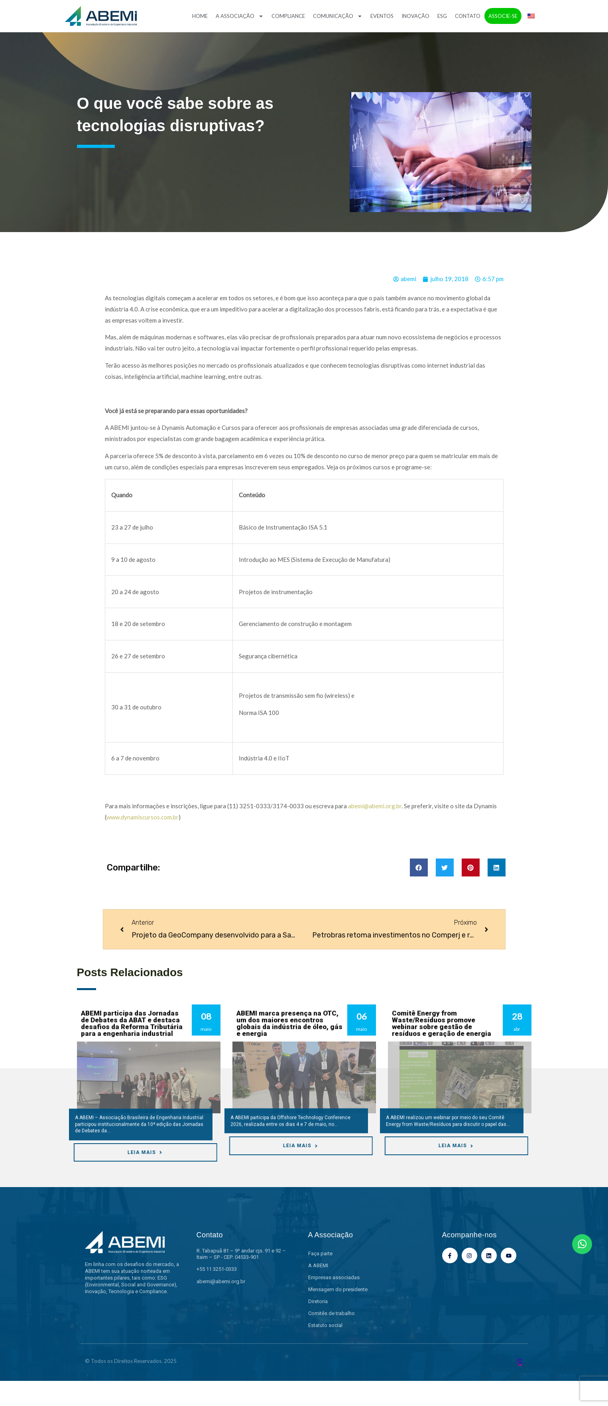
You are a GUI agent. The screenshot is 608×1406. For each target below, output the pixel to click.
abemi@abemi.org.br (374, 805)
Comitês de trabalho (331, 1313)
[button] (419, 867)
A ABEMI (318, 1265)
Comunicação (337, 16)
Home (200, 16)
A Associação (240, 16)
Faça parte (320, 1253)
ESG (442, 16)
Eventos (382, 16)
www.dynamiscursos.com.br (142, 817)
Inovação (415, 16)
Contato (467, 16)
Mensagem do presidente (338, 1289)
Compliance (288, 16)
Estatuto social (325, 1325)
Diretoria (318, 1301)
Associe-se (502, 16)
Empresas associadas (334, 1277)
